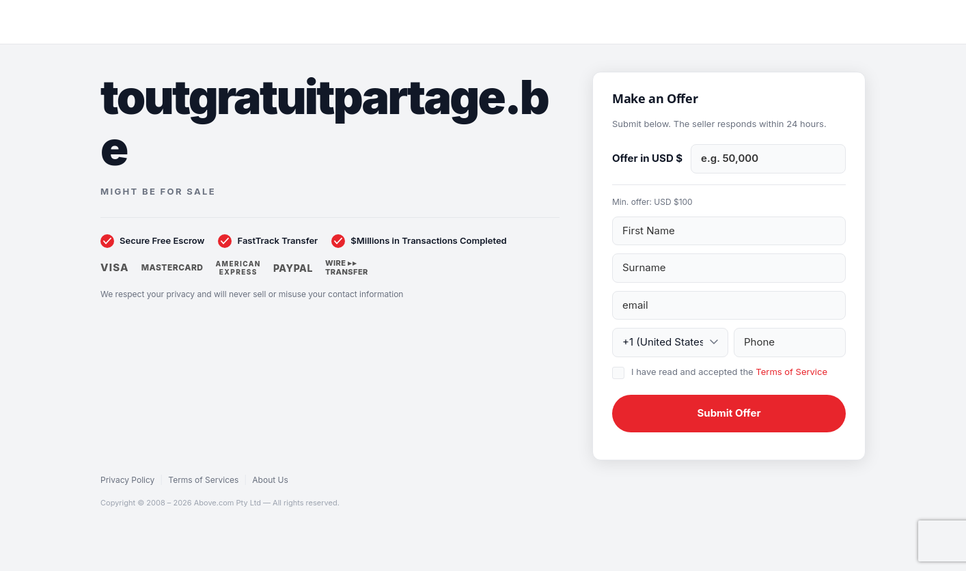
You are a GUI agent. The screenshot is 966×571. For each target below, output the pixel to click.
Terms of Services (203, 480)
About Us (270, 480)
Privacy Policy (127, 480)
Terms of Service (791, 371)
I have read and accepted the (729, 371)
